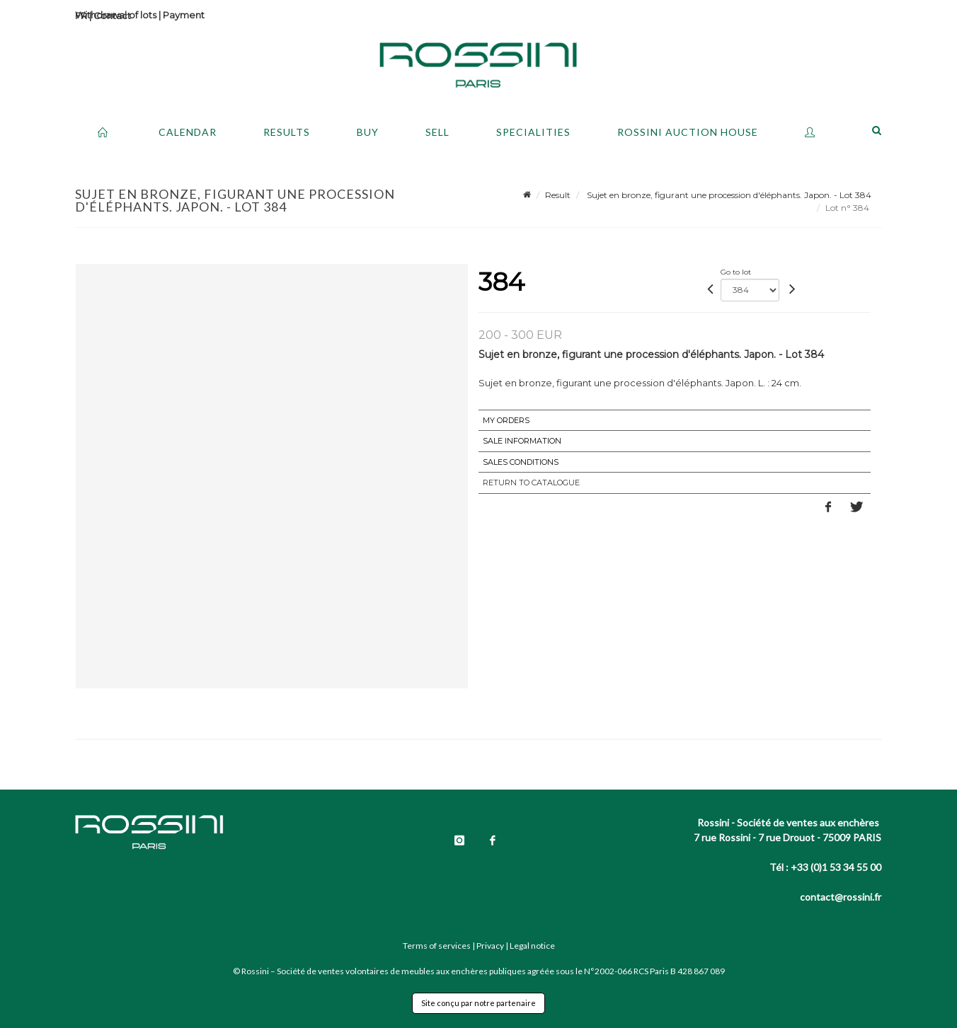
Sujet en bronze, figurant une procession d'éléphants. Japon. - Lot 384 (728, 195)
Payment (184, 15)
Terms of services (437, 945)
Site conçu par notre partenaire (478, 1002)
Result (558, 195)
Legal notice (532, 945)
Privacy (490, 945)
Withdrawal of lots (115, 15)
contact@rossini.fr (840, 897)
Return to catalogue (531, 482)
